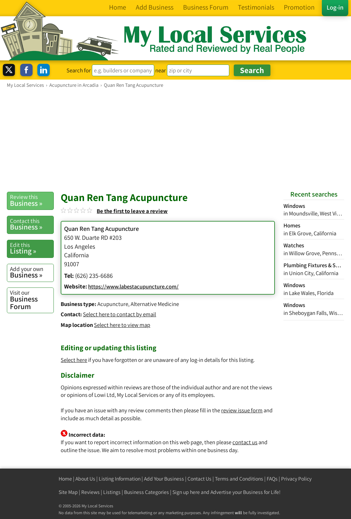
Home (65, 478)
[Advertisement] (175, 140)
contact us (244, 442)
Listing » (31, 248)
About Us (85, 478)
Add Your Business (164, 478)
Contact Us (199, 478)
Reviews (90, 492)
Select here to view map (122, 325)
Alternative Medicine (155, 304)
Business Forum (31, 299)
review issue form (242, 410)
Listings (112, 492)
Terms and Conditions (239, 478)
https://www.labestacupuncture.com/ (133, 286)
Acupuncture (112, 304)
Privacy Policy (296, 478)
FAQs (272, 478)
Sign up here (186, 492)
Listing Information (120, 478)
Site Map (68, 492)
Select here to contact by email (119, 314)
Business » (31, 200)
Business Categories (146, 492)
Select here (74, 360)
